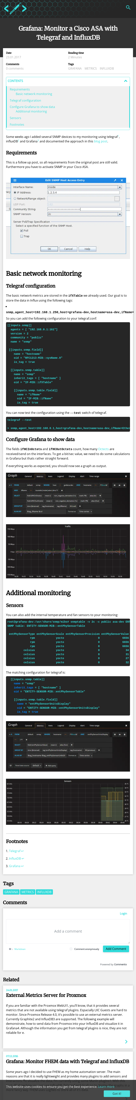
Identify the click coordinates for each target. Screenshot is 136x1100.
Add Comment (116, 948)
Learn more (106, 1087)
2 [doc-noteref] (18, 140)
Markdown (17, 948)
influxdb (107, 68)
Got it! (117, 1094)
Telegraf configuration (25, 100)
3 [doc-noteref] (38, 140)
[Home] (15, 15)
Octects (103, 448)
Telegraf (14, 850)
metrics (91, 68)
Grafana (14, 865)
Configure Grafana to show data (32, 107)
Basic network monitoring (34, 94)
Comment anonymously (86, 948)
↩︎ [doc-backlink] (22, 850)
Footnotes (17, 124)
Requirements (20, 89)
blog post (100, 141)
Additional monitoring (31, 111)
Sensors (15, 118)
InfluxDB (15, 857)
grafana (75, 68)
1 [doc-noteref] (118, 136)
